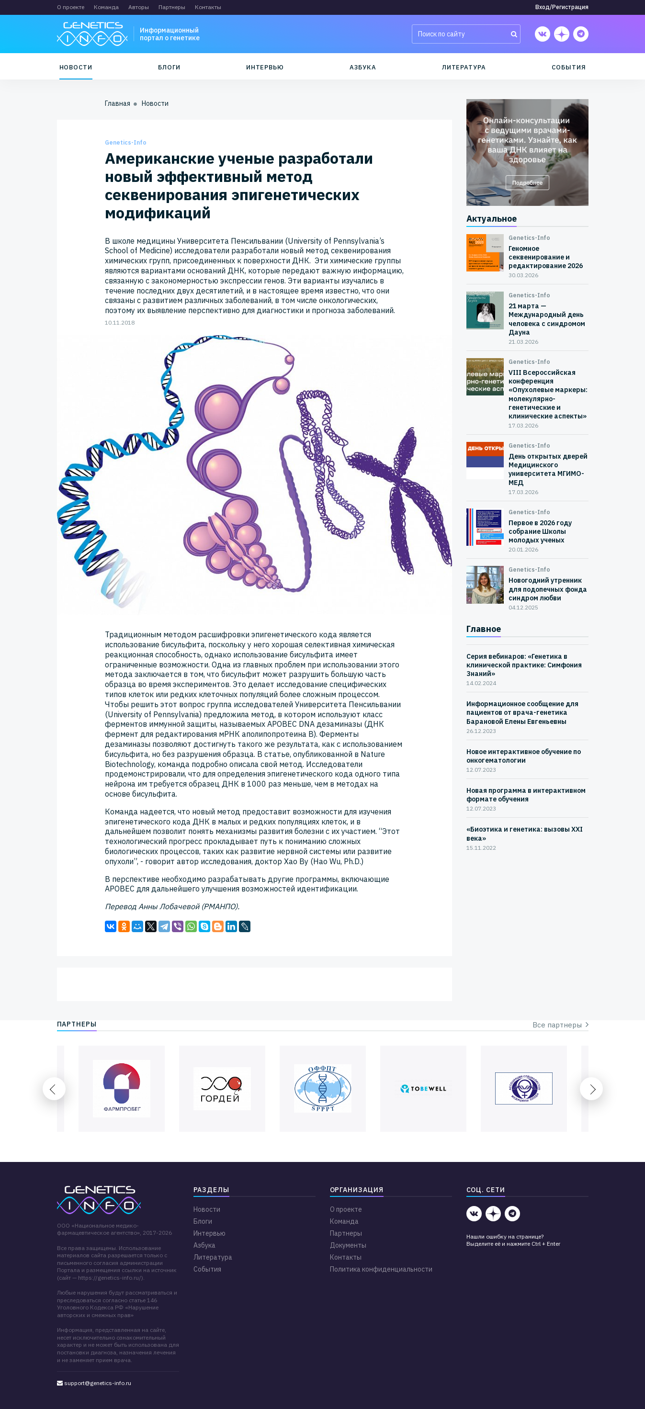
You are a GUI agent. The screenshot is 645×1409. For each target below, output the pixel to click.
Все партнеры (560, 1024)
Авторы (138, 7)
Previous (54, 1088)
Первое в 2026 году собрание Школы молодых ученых (540, 531)
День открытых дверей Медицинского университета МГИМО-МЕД (548, 469)
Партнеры (171, 7)
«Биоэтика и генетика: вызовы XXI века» (524, 833)
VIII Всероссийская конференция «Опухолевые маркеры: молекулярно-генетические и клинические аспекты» (548, 394)
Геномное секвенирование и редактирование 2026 (546, 257)
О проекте (70, 7)
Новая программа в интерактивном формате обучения (526, 794)
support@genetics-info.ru (94, 1382)
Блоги (169, 67)
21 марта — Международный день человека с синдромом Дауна (547, 319)
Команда (106, 7)
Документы (348, 1245)
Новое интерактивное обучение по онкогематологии (523, 756)
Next (591, 1088)
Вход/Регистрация (561, 7)
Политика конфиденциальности (381, 1269)
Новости (76, 67)
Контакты (208, 7)
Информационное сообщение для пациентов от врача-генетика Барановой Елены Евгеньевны (522, 712)
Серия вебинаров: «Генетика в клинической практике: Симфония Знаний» (524, 665)
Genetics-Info (126, 142)
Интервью (265, 67)
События (569, 67)
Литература (464, 67)
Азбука (363, 67)
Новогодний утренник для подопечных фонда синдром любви (548, 589)
